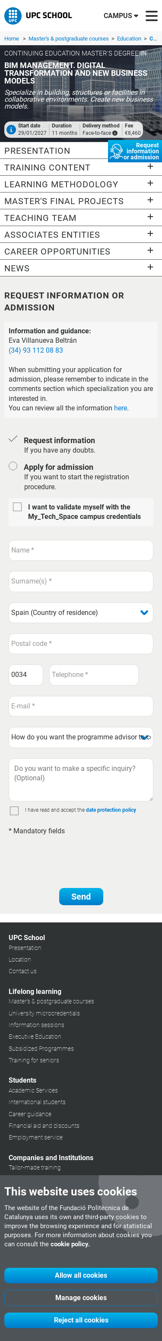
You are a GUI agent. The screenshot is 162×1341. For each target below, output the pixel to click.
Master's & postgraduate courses (69, 38)
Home (11, 38)
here (120, 408)
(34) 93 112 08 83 (36, 350)
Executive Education (35, 1036)
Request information (59, 440)
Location (20, 959)
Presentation (25, 947)
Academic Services (33, 1090)
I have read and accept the (55, 810)
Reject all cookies (81, 1320)
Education (130, 38)
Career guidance (30, 1114)
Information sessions (36, 1024)
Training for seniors (34, 1060)
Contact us (23, 971)
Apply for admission (58, 467)
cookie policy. (70, 1244)
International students (37, 1102)
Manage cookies (81, 1298)
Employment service (36, 1137)
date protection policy (111, 810)
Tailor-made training (35, 1167)
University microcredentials (44, 1013)
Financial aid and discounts (44, 1125)
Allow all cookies (81, 1275)
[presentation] (74, 857)
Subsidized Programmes (41, 1048)
